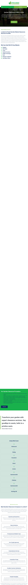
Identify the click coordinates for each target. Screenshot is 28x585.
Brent (14, 463)
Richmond (14, 446)
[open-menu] (2, 7)
